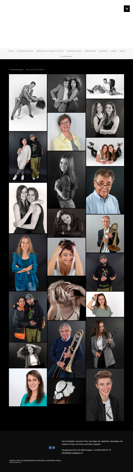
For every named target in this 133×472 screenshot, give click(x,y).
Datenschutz (40, 460)
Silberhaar (66, 56)
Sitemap (58, 460)
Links (113, 51)
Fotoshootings (25, 51)
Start (11, 51)
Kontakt (103, 51)
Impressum (12, 460)
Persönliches (74, 51)
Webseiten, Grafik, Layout (50, 51)
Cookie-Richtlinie (50, 460)
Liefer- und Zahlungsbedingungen (26, 460)
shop (122, 51)
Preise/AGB (90, 51)
